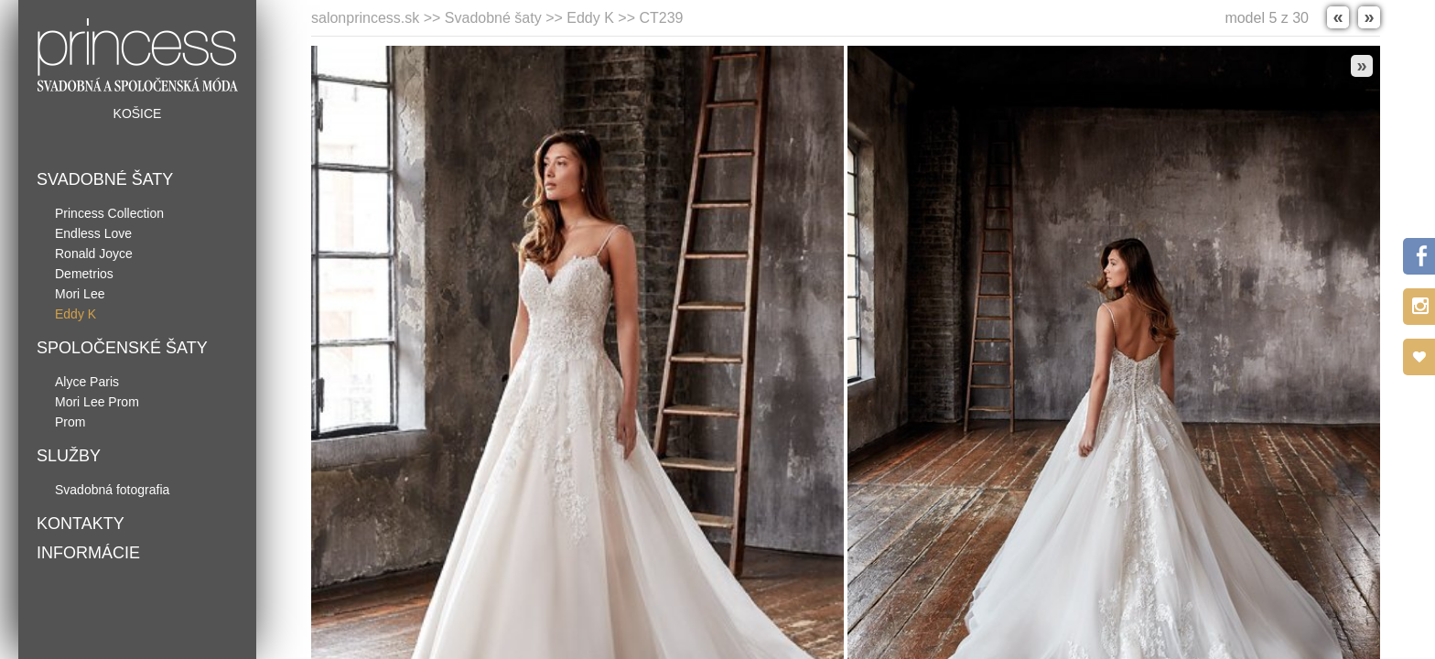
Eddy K (75, 314)
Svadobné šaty (105, 179)
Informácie (88, 553)
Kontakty (80, 523)
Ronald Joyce (94, 253)
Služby (69, 456)
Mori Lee (79, 293)
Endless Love (93, 233)
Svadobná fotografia (112, 489)
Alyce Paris (87, 381)
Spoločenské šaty (122, 348)
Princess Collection (109, 213)
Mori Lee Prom (97, 401)
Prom (70, 422)
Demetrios (84, 273)
